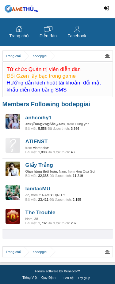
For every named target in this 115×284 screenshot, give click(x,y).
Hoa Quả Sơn (85, 171)
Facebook (76, 35)
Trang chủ (19, 35)
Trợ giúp (84, 278)
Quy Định (48, 277)
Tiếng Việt (29, 277)
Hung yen (82, 124)
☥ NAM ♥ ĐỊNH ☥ (52, 195)
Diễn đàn (48, 35)
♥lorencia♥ (41, 148)
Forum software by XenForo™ (57, 271)
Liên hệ (68, 278)
